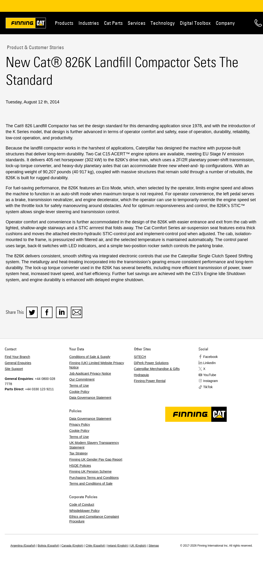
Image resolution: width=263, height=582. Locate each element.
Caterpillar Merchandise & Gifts (157, 369)
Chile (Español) (95, 545)
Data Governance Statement (90, 397)
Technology (163, 23)
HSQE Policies (80, 465)
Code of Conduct (81, 504)
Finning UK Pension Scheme (90, 471)
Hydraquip (141, 375)
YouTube (209, 375)
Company (225, 23)
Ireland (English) (117, 545)
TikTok (208, 387)
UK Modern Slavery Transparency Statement (94, 445)
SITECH (140, 357)
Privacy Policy (79, 424)
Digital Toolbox (195, 23)
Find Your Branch (17, 357)
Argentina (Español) (22, 545)
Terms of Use (79, 385)
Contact (258, 23)
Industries (88, 23)
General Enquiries (18, 363)
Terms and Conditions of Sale (90, 483)
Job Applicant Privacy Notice (90, 373)
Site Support (14, 369)
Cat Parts (113, 23)
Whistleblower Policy (84, 511)
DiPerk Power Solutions (151, 363)
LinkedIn (209, 363)
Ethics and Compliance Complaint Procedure (94, 519)
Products (64, 23)
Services (136, 23)
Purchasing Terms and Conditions (94, 478)
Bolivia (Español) (48, 545)
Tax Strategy (78, 453)
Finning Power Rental (150, 381)
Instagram (210, 381)
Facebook (210, 357)
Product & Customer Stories (35, 47)
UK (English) (138, 545)
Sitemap (153, 545)
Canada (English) (72, 545)
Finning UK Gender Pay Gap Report (95, 459)
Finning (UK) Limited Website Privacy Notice (96, 365)
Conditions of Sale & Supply (89, 357)
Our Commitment (82, 379)
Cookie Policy (79, 392)
